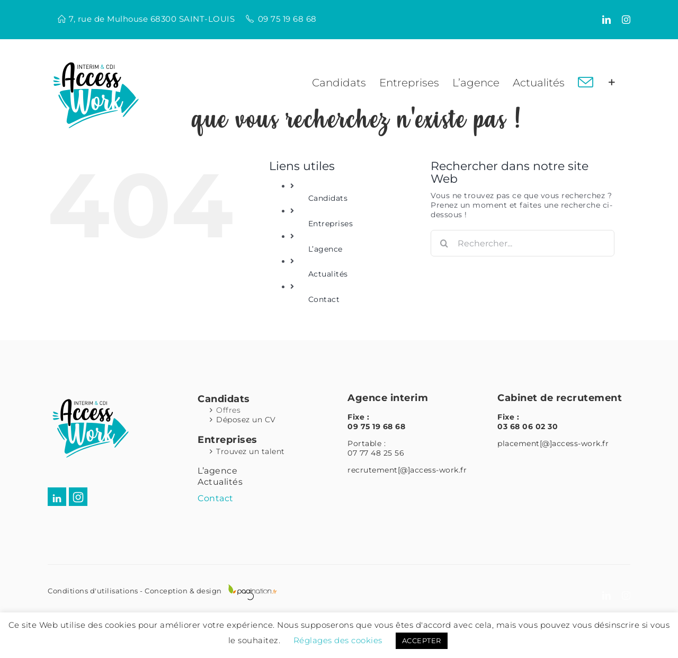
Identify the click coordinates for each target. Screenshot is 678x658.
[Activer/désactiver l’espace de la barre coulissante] (611, 82)
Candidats (328, 198)
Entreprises (330, 223)
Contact (324, 299)
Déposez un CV (246, 419)
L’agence (325, 249)
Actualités (328, 274)
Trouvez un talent (250, 451)
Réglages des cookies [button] (337, 640)
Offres (228, 410)
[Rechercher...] (522, 243)
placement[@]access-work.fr (553, 443)
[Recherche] (444, 243)
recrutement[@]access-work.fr (407, 470)
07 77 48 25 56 (375, 453)
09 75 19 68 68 (287, 19)
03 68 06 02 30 (527, 426)
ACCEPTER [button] (421, 640)
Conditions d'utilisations (93, 590)
